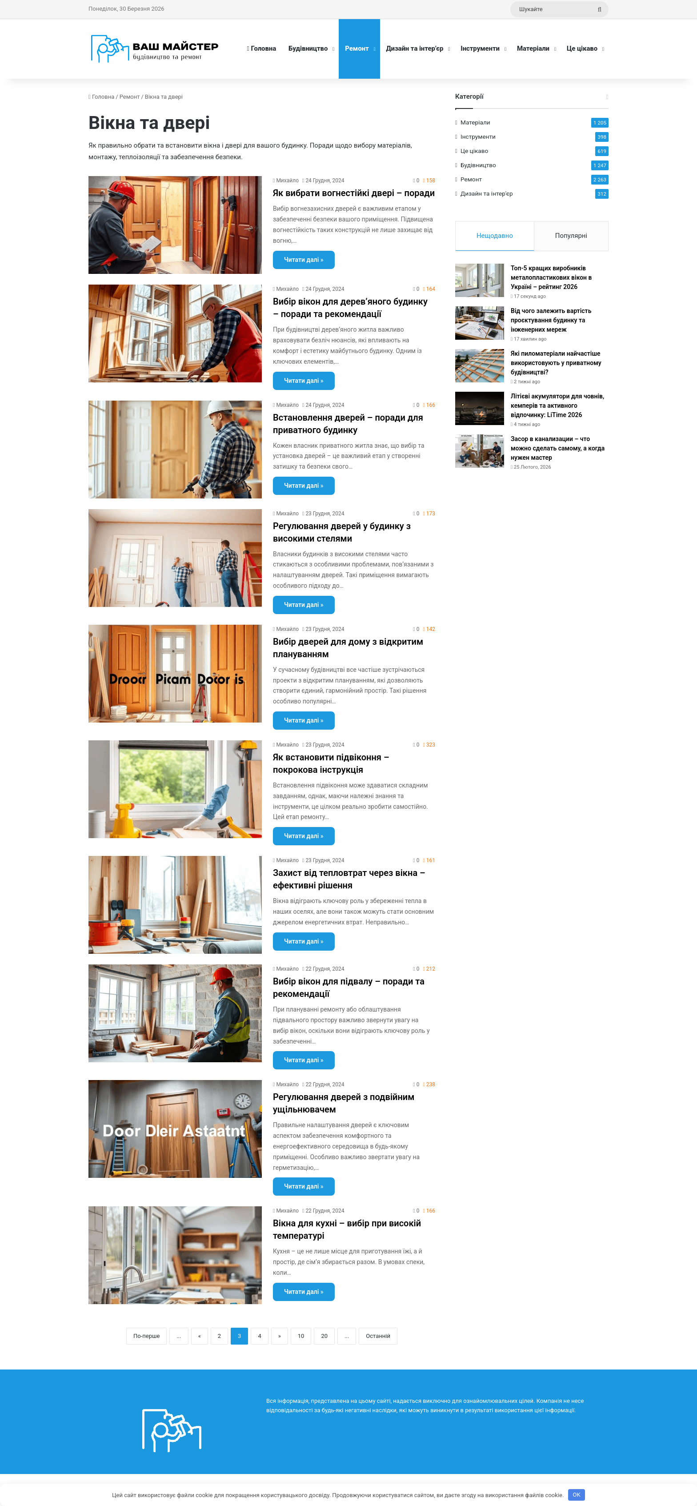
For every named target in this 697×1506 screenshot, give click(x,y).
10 (301, 1336)
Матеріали (533, 48)
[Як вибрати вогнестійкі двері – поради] (175, 225)
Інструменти (480, 48)
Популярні (571, 236)
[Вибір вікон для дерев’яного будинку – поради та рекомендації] (175, 333)
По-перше (146, 1336)
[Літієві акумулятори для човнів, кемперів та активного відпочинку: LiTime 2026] (479, 409)
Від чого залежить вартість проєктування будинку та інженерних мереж (551, 321)
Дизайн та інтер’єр (415, 48)
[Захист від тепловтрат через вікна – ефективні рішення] (175, 905)
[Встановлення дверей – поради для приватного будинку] (175, 449)
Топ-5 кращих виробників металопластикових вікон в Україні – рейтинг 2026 (551, 278)
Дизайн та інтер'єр (487, 193)
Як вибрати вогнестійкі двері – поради (354, 193)
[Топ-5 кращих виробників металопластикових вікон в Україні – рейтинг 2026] (479, 281)
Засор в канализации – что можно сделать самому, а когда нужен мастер (558, 449)
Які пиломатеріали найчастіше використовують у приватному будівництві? (556, 364)
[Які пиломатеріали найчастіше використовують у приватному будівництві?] (479, 366)
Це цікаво (582, 48)
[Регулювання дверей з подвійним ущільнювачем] (175, 1129)
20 (324, 1336)
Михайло (287, 180)
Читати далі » (304, 259)
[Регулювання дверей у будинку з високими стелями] (175, 558)
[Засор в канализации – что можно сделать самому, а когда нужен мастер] (479, 452)
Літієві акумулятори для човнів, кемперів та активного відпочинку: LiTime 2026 (557, 406)
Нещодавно (495, 236)
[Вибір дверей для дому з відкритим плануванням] (175, 674)
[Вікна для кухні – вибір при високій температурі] (175, 1255)
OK (576, 1494)
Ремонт (357, 48)
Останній (378, 1336)
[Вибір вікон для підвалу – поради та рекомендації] (175, 1013)
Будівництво (308, 48)
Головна (261, 48)
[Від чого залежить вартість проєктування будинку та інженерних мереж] (479, 324)
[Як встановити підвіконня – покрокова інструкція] (175, 789)
